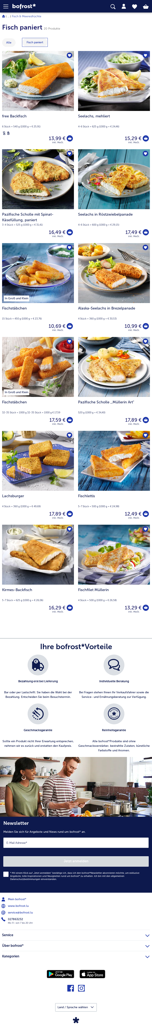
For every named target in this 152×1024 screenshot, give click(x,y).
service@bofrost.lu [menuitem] (17, 913)
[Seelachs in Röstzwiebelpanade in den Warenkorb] (146, 232)
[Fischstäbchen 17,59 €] (38, 384)
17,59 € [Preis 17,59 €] (57, 420)
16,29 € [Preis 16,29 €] (57, 608)
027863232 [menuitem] (12, 919)
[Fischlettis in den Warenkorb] (146, 514)
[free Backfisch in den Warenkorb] (70, 138)
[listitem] (38, 677)
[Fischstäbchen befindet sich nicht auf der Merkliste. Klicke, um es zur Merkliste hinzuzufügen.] (69, 247)
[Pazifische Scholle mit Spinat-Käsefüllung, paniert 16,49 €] (38, 196)
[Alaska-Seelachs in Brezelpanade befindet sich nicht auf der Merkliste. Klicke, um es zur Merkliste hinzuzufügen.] (145, 247)
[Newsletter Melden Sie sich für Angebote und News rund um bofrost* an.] (76, 855)
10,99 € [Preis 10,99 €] (133, 326)
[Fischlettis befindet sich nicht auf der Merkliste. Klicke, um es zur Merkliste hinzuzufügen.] (145, 435)
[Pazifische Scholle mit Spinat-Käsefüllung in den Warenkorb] (70, 232)
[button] (7, 6)
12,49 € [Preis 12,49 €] (133, 514)
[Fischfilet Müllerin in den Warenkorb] (146, 608)
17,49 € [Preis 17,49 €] (133, 232)
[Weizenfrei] (8, 133)
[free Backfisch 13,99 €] (38, 100)
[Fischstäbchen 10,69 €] (38, 290)
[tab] (123, 6)
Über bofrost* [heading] (76, 945)
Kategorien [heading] (76, 955)
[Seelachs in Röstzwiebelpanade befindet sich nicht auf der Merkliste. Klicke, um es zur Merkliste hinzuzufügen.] (145, 154)
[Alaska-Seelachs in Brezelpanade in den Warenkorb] (146, 326)
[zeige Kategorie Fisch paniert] (35, 42)
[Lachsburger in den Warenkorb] (70, 514)
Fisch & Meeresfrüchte (26, 16)
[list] (76, 706)
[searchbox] (112, 7)
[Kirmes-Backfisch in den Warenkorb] (70, 608)
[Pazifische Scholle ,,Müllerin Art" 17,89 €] (114, 384)
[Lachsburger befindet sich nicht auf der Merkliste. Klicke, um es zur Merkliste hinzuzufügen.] (69, 435)
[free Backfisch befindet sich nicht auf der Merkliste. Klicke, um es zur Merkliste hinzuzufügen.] (69, 55)
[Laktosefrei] (4, 133)
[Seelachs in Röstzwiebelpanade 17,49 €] (114, 196)
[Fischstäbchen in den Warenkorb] (70, 326)
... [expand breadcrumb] (8, 16)
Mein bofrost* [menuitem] (14, 899)
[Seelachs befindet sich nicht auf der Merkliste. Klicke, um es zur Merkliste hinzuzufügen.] (145, 55)
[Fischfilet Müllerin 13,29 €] (114, 572)
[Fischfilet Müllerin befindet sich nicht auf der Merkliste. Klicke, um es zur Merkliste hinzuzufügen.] (145, 529)
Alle (8, 42)
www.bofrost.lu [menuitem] (15, 906)
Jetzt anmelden (76, 861)
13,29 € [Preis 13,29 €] (133, 608)
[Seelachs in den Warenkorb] (146, 138)
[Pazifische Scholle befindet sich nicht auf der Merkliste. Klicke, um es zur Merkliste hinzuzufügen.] (145, 341)
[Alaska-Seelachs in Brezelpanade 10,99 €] (114, 290)
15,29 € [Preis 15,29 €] (133, 138)
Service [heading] (76, 934)
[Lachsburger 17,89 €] (38, 478)
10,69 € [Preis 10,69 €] (57, 326)
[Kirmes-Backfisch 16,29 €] (38, 572)
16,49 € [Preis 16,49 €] (57, 232)
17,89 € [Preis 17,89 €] (133, 420)
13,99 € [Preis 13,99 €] (57, 138)
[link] (42, 6)
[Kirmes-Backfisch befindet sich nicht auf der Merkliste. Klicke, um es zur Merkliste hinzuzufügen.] (69, 529)
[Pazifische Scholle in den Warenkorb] (146, 420)
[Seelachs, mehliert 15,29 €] (114, 100)
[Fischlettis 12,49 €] (114, 478)
